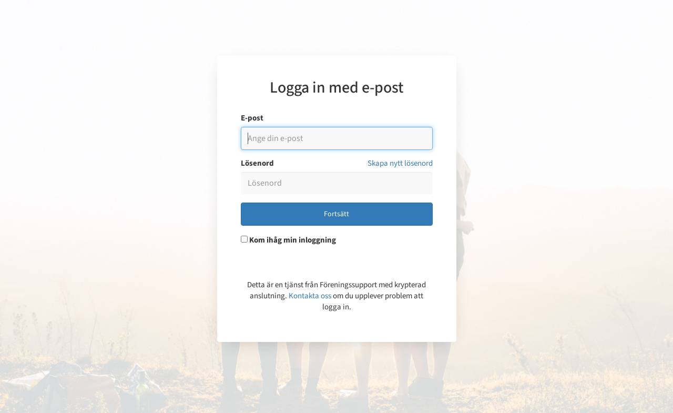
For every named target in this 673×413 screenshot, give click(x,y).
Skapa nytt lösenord (400, 163)
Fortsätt (336, 214)
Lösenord (257, 163)
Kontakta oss (310, 295)
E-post (252, 118)
